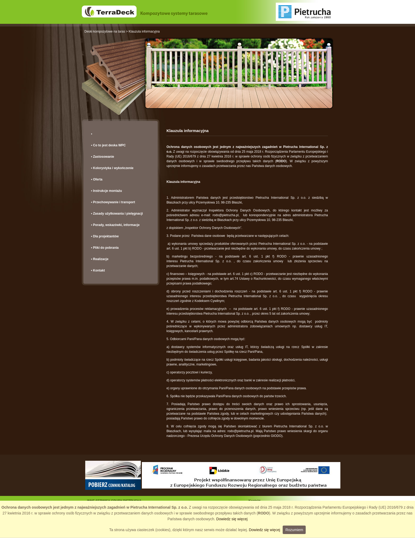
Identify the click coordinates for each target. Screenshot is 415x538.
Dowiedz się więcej (231, 519)
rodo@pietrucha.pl (225, 215)
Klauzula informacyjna (144, 31)
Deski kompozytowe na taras (104, 31)
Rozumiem (294, 530)
